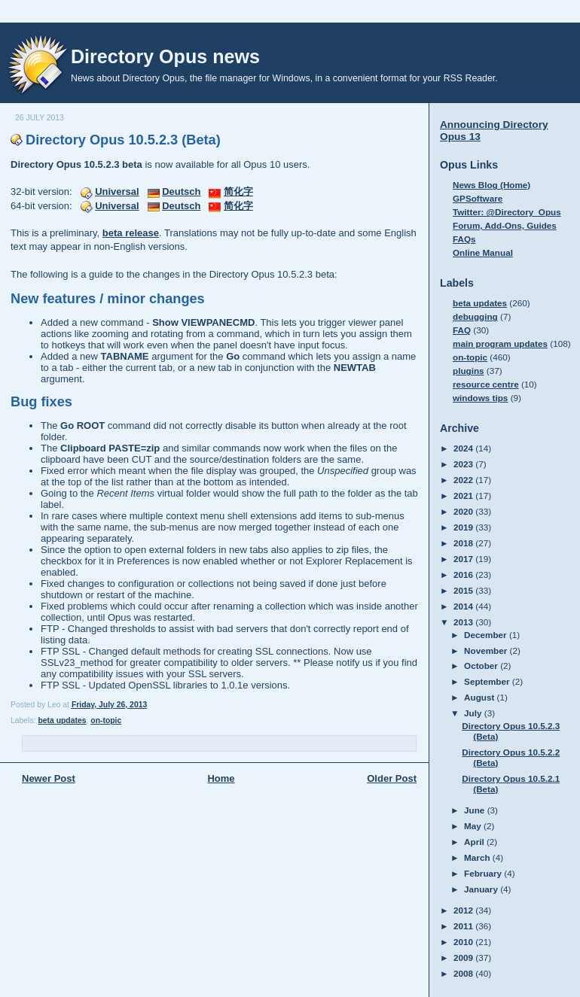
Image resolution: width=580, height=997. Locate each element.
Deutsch (181, 191)
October (482, 665)
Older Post (392, 778)
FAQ (462, 330)
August (480, 697)
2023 (464, 464)
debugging (475, 316)
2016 (464, 574)
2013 (464, 622)
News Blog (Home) (491, 185)
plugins (468, 370)
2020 (464, 511)
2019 (464, 527)
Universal (117, 191)
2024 (464, 448)
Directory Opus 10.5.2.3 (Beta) (123, 139)
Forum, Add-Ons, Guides (505, 225)
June (475, 810)
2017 (464, 559)
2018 (464, 543)
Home (220, 778)
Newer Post (48, 778)
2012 (464, 910)
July (474, 713)
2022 (464, 480)
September (488, 681)
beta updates (62, 720)
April (475, 842)
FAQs (464, 239)
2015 (464, 590)
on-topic (105, 720)
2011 (464, 926)
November (486, 650)
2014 (464, 606)
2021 (464, 495)
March (478, 857)
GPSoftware (477, 198)
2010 (464, 942)
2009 (464, 957)
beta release (130, 233)
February (484, 873)
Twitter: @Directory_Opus (507, 212)
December (486, 635)
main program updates (500, 343)
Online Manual (483, 252)
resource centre (486, 384)
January (482, 889)
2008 (464, 973)
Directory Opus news (165, 56)
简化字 (238, 191)
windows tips (480, 398)
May (474, 826)
